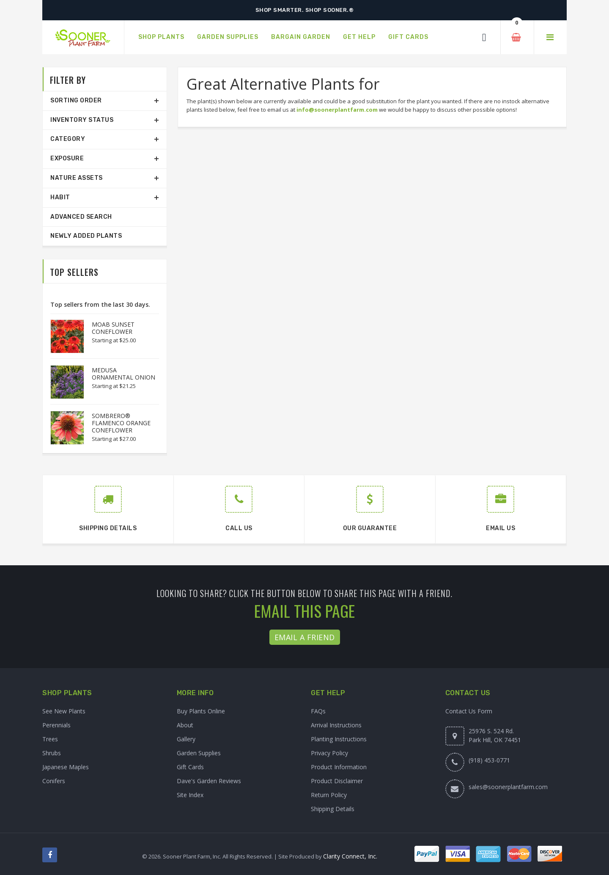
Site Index (190, 795)
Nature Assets (76, 178)
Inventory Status (81, 120)
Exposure (67, 158)
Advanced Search (81, 216)
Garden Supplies (199, 753)
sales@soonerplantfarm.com (508, 787)
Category (67, 139)
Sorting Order (76, 100)
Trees (50, 739)
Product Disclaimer (337, 781)
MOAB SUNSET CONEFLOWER (113, 328)
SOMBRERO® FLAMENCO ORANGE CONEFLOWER (121, 423)
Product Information (339, 767)
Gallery (186, 739)
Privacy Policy (329, 753)
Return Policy (329, 795)
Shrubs (51, 753)
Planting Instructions (339, 739)
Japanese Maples (65, 767)
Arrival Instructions (336, 725)
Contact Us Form (468, 711)
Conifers (53, 781)
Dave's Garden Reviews (209, 781)
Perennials (56, 725)
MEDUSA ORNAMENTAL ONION (123, 373)
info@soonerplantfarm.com (337, 109)
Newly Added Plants (86, 235)
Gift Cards (190, 767)
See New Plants (63, 711)
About (185, 725)
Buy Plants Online (201, 711)
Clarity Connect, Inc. (350, 856)
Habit (60, 197)
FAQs (318, 711)
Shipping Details (332, 809)
